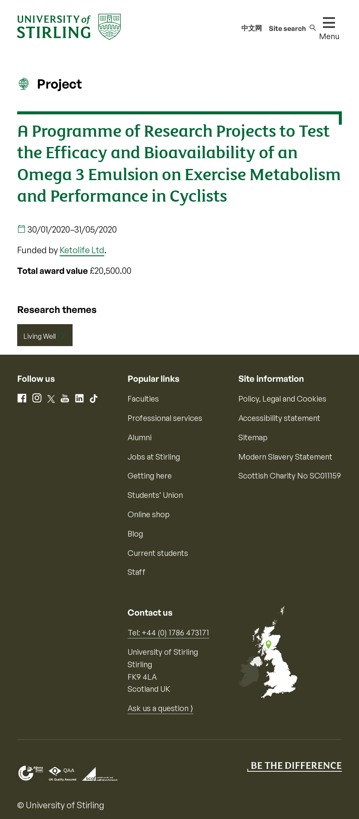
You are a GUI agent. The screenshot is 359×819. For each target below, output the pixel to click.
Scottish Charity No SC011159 (289, 475)
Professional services (165, 418)
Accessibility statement (279, 418)
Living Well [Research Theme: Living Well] (40, 336)
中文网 (251, 28)
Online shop (149, 514)
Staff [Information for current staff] (137, 572)
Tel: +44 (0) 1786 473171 (168, 632)
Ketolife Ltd (82, 250)
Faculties (143, 398)
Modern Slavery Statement (285, 456)
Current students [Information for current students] (158, 553)
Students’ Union (155, 495)
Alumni (140, 437)
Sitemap (253, 437)
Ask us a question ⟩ (160, 708)
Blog (135, 533)
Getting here (150, 475)
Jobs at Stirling (154, 456)
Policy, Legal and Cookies (282, 398)
